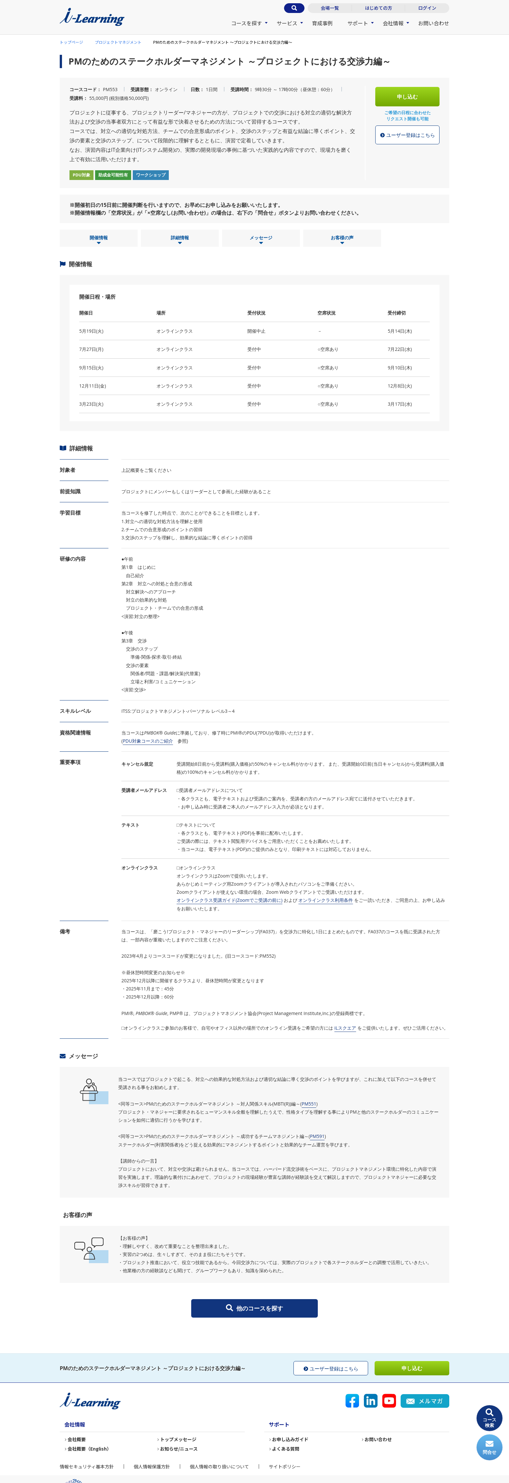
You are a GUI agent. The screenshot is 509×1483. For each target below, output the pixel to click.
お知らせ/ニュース (179, 1448)
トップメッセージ (178, 1439)
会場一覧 (330, 8)
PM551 (309, 1104)
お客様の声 (342, 240)
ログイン (427, 8)
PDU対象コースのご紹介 (148, 741)
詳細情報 (180, 240)
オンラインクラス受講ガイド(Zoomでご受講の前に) (229, 900)
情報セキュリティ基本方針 (87, 1466)
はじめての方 (378, 8)
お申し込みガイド (290, 1439)
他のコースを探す (254, 1308)
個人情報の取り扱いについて (219, 1466)
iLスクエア (345, 1028)
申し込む (407, 96)
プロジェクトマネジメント (118, 42)
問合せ (489, 1447)
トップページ (71, 42)
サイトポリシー (285, 1466)
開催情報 (99, 240)
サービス (287, 23)
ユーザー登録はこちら (407, 135)
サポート (357, 23)
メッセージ (261, 240)
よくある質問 (285, 1448)
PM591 (317, 1136)
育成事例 (322, 23)
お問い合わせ (433, 23)
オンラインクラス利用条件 (325, 900)
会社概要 (77, 1439)
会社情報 (393, 23)
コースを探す (246, 23)
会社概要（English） (89, 1448)
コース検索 (489, 1418)
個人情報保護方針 (152, 1466)
